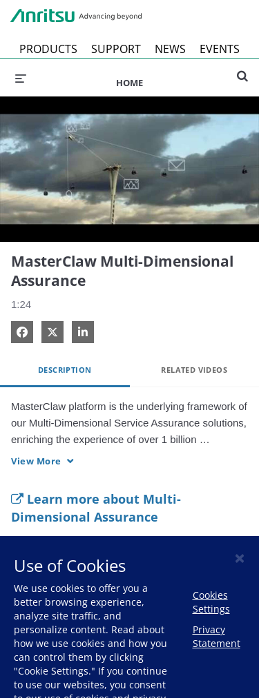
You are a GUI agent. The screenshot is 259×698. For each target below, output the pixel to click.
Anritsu (76, 16)
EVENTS (220, 49)
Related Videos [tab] (194, 370)
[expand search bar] (242, 70)
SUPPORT (116, 49)
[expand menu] (20, 77)
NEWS (170, 49)
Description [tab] (64, 370)
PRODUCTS (48, 49)
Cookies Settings (211, 601)
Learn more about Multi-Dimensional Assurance (96, 508)
